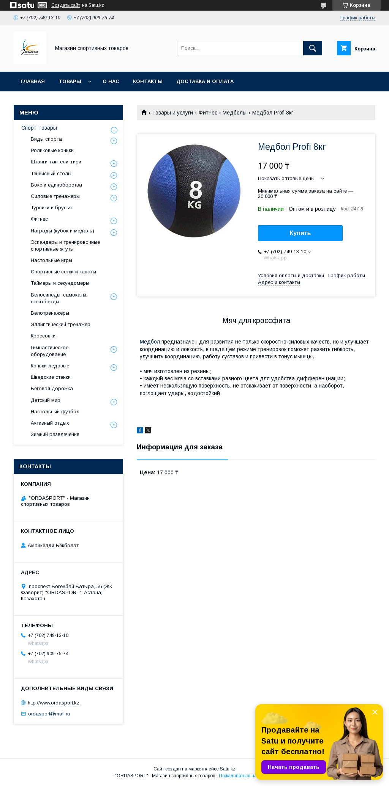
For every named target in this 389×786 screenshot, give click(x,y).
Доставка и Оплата (205, 81)
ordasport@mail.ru (49, 714)
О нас (111, 81)
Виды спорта (46, 139)
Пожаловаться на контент (246, 775)
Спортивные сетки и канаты (63, 272)
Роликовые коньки (52, 150)
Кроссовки (43, 336)
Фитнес (208, 113)
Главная (33, 81)
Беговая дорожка (52, 388)
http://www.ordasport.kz (53, 703)
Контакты (148, 81)
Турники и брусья (51, 207)
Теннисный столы (51, 173)
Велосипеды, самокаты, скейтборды (59, 298)
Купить (300, 233)
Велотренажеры (50, 313)
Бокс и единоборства (56, 185)
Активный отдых (50, 423)
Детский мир (45, 400)
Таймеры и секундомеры (60, 283)
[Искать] (312, 48)
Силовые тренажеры (55, 196)
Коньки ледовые (50, 366)
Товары (70, 81)
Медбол (150, 342)
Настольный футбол (55, 411)
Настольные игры (51, 260)
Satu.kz (228, 769)
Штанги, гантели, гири (56, 162)
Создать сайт (65, 5)
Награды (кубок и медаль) (62, 231)
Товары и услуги (172, 113)
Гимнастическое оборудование (49, 351)
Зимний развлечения (55, 434)
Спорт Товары (39, 128)
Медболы (235, 113)
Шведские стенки (51, 377)
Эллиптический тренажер (60, 324)
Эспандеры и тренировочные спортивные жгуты (65, 245)
